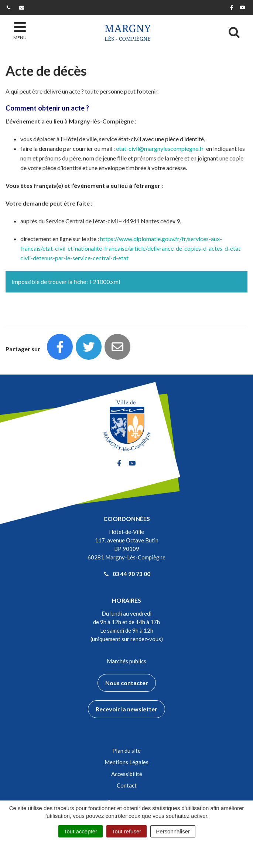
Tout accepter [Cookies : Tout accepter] (80, 831)
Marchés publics (126, 661)
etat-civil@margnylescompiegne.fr (160, 148)
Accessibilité (126, 774)
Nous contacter (126, 682)
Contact (127, 785)
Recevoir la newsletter (126, 708)
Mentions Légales (126, 762)
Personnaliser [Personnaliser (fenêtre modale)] (173, 831)
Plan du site (126, 750)
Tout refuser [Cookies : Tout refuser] (126, 831)
